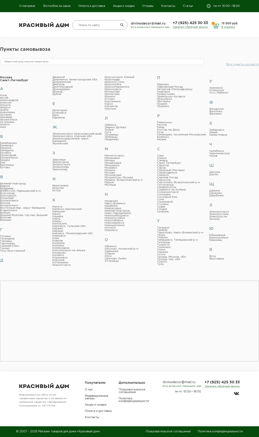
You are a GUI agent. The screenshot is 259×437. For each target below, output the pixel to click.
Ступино (163, 204)
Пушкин (162, 104)
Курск (109, 104)
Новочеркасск (114, 223)
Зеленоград (60, 167)
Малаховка (112, 158)
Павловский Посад (170, 87)
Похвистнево (166, 94)
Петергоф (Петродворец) (174, 89)
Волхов (5, 203)
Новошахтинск (115, 225)
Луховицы (111, 135)
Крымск (110, 97)
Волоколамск (9, 201)
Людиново (112, 139)
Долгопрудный (62, 87)
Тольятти (163, 245)
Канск (56, 214)
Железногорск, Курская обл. (72, 136)
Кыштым (110, 109)
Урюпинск (216, 88)
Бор (2, 163)
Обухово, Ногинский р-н (121, 249)
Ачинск (5, 124)
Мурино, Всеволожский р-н (124, 180)
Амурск (5, 107)
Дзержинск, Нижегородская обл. (75, 80)
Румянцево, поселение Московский (181, 135)
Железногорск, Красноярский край (77, 134)
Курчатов (111, 106)
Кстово (110, 99)
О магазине (27, 6)
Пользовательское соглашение (132, 390)
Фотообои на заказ (57, 6)
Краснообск (113, 84)
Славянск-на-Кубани (171, 190)
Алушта (5, 105)
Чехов (213, 156)
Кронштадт (112, 92)
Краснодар (112, 80)
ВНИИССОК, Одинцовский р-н (20, 191)
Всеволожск (8, 210)
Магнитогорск (114, 156)
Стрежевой (165, 202)
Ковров (57, 241)
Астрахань (7, 122)
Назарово (111, 201)
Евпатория (59, 110)
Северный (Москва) (171, 170)
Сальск (162, 158)
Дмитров (58, 84)
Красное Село (114, 82)
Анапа (4, 110)
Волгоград (7, 193)
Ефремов (58, 118)
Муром (109, 182)
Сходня (162, 209)
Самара (162, 160)
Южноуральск (218, 238)
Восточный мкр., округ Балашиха (22, 208)
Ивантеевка (60, 186)
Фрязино (215, 114)
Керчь (56, 219)
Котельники (60, 263)
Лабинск (110, 125)
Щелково (215, 193)
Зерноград (59, 169)
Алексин (6, 103)
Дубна (56, 94)
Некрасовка (113, 208)
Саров (161, 168)
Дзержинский (61, 82)
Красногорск (61, 265)
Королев (58, 260)
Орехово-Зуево (115, 258)
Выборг (5, 213)
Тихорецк (163, 242)
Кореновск (60, 258)
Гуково (5, 248)
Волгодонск (8, 196)
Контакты (168, 6)
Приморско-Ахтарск (171, 97)
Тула (160, 264)
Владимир (7, 188)
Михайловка (113, 163)
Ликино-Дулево (115, 127)
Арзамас (6, 115)
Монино (110, 170)
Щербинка (216, 196)
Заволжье (59, 160)
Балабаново (8, 143)
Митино (110, 160)
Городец (6, 241)
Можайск (111, 168)
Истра (56, 190)
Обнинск (111, 246)
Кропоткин (112, 94)
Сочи (160, 199)
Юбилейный (217, 235)
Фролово (215, 111)
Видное (5, 186)
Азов (3, 95)
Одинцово (112, 251)
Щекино (214, 191)
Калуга (57, 207)
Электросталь (218, 214)
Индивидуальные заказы (96, 397)
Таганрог (163, 228)
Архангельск (8, 120)
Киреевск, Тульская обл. (69, 226)
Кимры (57, 221)
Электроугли (218, 217)
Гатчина (5, 236)
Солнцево (164, 195)
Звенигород (60, 162)
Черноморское (219, 153)
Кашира (57, 216)
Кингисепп (59, 224)
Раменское (164, 122)
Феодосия (216, 109)
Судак (161, 207)
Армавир (6, 117)
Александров (9, 100)
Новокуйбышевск (117, 216)
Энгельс (214, 219)
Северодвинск (167, 173)
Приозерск (164, 99)
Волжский (7, 198)
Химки (213, 132)
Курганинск (113, 101)
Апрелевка (7, 112)
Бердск (5, 160)
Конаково (59, 253)
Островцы (112, 261)
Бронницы (7, 165)
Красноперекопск (117, 87)
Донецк (57, 92)
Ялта (212, 256)
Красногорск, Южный (119, 77)
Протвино (164, 101)
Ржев (160, 127)
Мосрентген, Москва (119, 178)
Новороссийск (115, 218)
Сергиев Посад (167, 178)
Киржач (57, 229)
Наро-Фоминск (115, 203)
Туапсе (162, 262)
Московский (113, 175)
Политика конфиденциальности (134, 399)
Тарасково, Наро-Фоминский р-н (180, 233)
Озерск (110, 254)
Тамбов (162, 230)
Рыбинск (163, 137)
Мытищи (110, 185)
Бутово (5, 167)
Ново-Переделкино (118, 213)
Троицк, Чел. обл (168, 259)
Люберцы (111, 137)
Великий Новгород (13, 184)
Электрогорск (219, 212)
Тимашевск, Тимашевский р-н (177, 240)
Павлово (163, 84)
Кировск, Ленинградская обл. (72, 233)
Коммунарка (60, 248)
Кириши (57, 231)
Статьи (188, 6)
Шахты (213, 174)
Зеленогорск (61, 165)
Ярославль (216, 259)
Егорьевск (59, 113)
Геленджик (7, 239)
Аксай (4, 98)
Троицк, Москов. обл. (171, 257)
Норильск (111, 230)
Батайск (5, 153)
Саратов (163, 165)
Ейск (55, 115)
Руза (160, 132)
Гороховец (7, 243)
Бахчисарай (8, 155)
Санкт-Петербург (14, 80)
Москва (6, 77)
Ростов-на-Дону (168, 130)
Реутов (162, 125)
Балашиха (7, 150)
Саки (160, 156)
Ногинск (110, 228)
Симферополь (166, 187)
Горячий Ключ (9, 246)
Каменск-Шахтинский (67, 209)
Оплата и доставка (91, 6)
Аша (3, 127)
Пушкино (163, 106)
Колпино (58, 246)
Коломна (58, 243)
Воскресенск (9, 205)
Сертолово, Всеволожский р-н (178, 182)
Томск (161, 250)
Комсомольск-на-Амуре (68, 250)
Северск (163, 175)
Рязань (161, 139)
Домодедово (61, 89)
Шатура (214, 172)
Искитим (58, 188)
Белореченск (9, 158)
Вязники (5, 220)
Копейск (58, 255)
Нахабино (111, 206)
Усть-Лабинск (218, 93)
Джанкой (58, 77)
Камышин (58, 212)
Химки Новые (218, 135)
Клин (55, 238)
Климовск (59, 236)
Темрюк (162, 237)
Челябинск (216, 151)
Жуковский (60, 143)
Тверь (161, 235)
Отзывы (147, 6)
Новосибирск (114, 220)
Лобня (109, 130)
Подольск (163, 92)
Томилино (164, 247)
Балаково (6, 146)
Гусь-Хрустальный (12, 251)
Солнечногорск (167, 192)
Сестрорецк (165, 185)
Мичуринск (112, 165)
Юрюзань (215, 240)
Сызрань (163, 212)
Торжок (162, 252)
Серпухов (164, 180)
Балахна (5, 148)
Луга (108, 132)
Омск (108, 256)
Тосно (161, 254)
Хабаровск (216, 130)
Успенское (216, 90)
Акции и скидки (124, 6)
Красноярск (113, 89)
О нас (89, 389)
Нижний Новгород (117, 211)
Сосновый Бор (167, 197)
